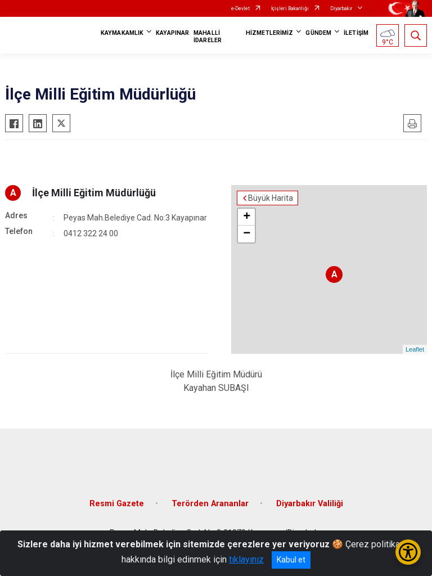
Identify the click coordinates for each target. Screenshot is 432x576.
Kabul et (291, 559)
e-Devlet (240, 8)
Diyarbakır (341, 8)
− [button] (246, 234)
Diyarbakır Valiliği (309, 503)
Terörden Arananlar (210, 503)
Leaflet (415, 349)
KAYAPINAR (172, 33)
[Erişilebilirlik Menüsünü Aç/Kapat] (408, 552)
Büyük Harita (270, 198)
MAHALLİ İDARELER (208, 36)
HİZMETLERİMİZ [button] (269, 33)
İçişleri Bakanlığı (290, 8)
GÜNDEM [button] (318, 33)
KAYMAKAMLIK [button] (122, 33)
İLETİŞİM (356, 33)
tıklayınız (246, 559)
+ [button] (246, 217)
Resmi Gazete (116, 503)
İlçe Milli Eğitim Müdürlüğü (94, 193)
